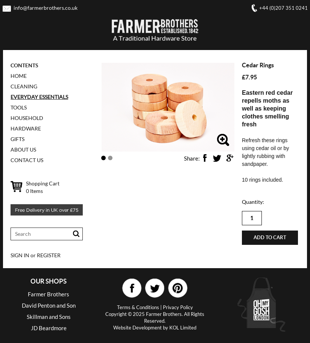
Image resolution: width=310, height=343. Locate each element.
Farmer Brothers (48, 294)
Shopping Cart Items (42, 187)
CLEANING (24, 86)
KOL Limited (182, 328)
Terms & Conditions (138, 307)
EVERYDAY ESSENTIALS (39, 97)
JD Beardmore (49, 328)
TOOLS (19, 107)
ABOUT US (23, 149)
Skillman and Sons (49, 316)
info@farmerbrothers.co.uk (46, 8)
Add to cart (270, 237)
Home (19, 76)
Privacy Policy (178, 307)
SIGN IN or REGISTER (36, 255)
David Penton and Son (49, 305)
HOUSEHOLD (27, 118)
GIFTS (17, 139)
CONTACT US (27, 160)
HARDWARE (26, 128)
